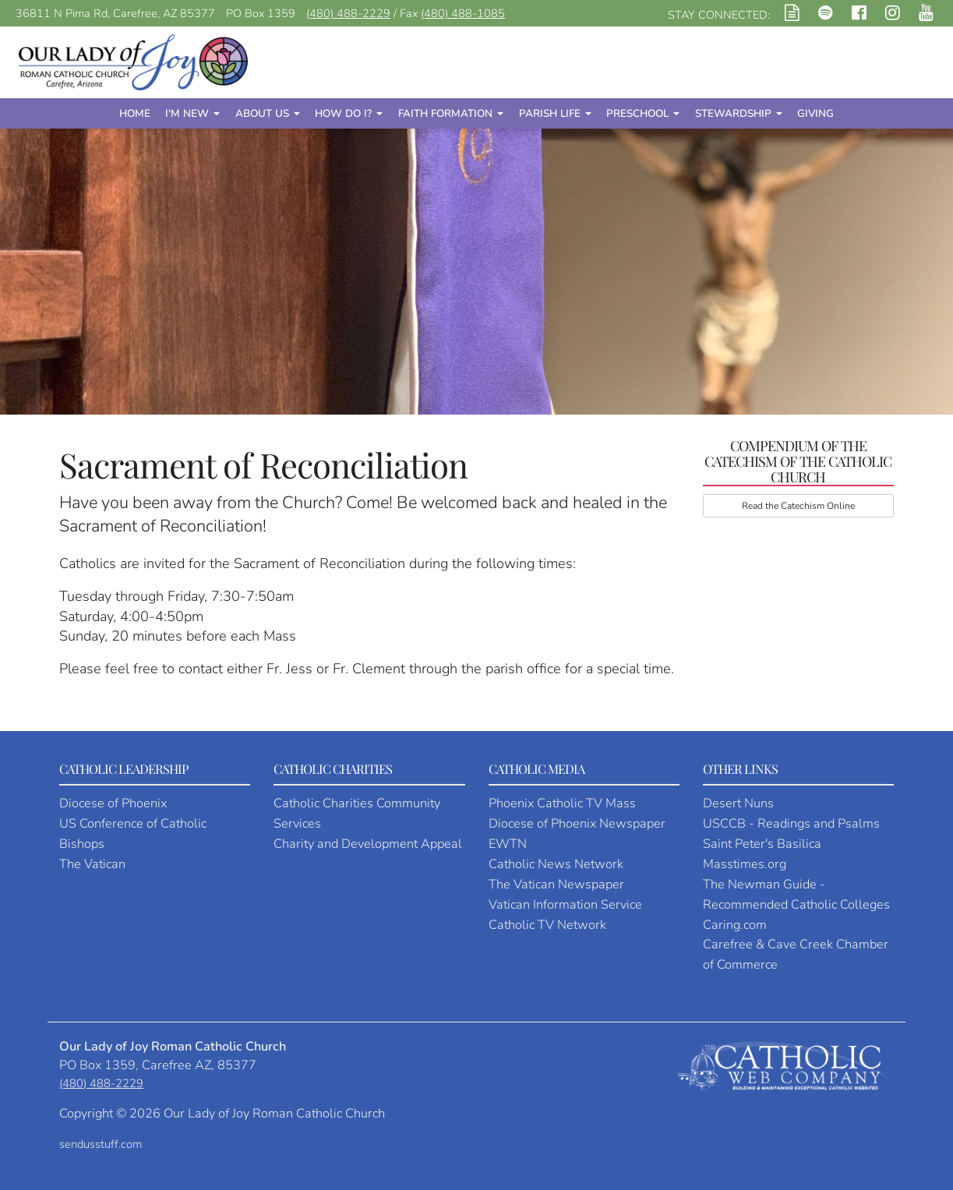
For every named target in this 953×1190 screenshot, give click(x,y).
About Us (267, 113)
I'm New (192, 113)
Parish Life (555, 113)
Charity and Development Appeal (368, 844)
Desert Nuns (738, 803)
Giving (815, 113)
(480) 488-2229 (348, 13)
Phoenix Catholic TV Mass (562, 803)
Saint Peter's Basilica (762, 844)
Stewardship (738, 113)
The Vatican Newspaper (556, 884)
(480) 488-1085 (463, 13)
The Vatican (92, 864)
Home (134, 113)
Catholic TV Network (547, 925)
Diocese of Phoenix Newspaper (577, 823)
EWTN (508, 844)
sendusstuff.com (100, 1144)
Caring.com (735, 925)
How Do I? (349, 113)
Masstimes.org (744, 864)
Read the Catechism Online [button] (798, 506)
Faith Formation (450, 113)
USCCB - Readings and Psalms (791, 823)
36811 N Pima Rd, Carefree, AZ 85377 (115, 13)
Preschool (642, 113)
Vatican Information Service (565, 904)
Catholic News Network (556, 864)
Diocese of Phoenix (113, 803)
